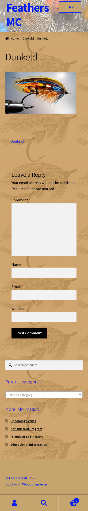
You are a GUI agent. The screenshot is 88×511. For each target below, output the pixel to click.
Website (18, 308)
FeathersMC (27, 14)
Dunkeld (28, 38)
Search (44, 503)
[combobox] (44, 394)
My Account (14, 503)
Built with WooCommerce (26, 484)
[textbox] (44, 395)
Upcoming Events (23, 421)
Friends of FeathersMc (27, 436)
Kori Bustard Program (26, 429)
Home (15, 38)
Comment (20, 200)
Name (17, 264)
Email (17, 286)
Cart (69, 500)
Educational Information (29, 444)
